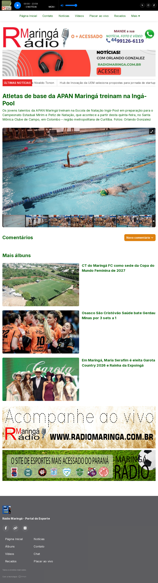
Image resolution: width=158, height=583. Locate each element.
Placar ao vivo (99, 16)
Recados (120, 16)
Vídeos (79, 16)
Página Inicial (28, 16)
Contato (47, 16)
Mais (135, 16)
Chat (37, 554)
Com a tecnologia (14, 576)
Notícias (64, 16)
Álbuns (10, 546)
